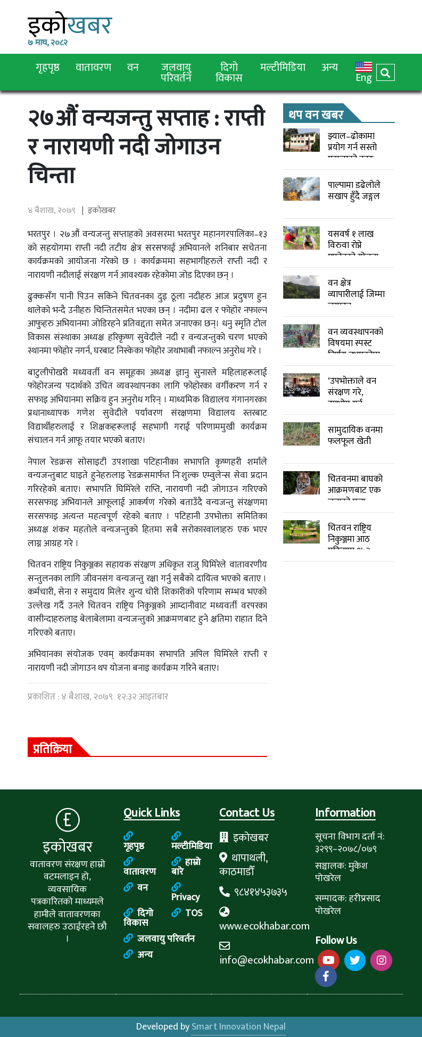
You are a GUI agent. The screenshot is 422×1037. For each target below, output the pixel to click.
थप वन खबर (315, 113)
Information (345, 814)
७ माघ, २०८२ (48, 43)
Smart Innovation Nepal (239, 1027)
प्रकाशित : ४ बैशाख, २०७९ (98, 697)
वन (133, 67)
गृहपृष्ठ (48, 67)
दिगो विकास (229, 72)
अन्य (329, 67)
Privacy (185, 893)
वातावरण (93, 67)
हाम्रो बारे (186, 867)
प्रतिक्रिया (52, 747)
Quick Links (151, 814)
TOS (186, 913)
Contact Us (247, 814)
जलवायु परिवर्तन (176, 72)
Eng (363, 72)
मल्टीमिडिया (282, 67)
